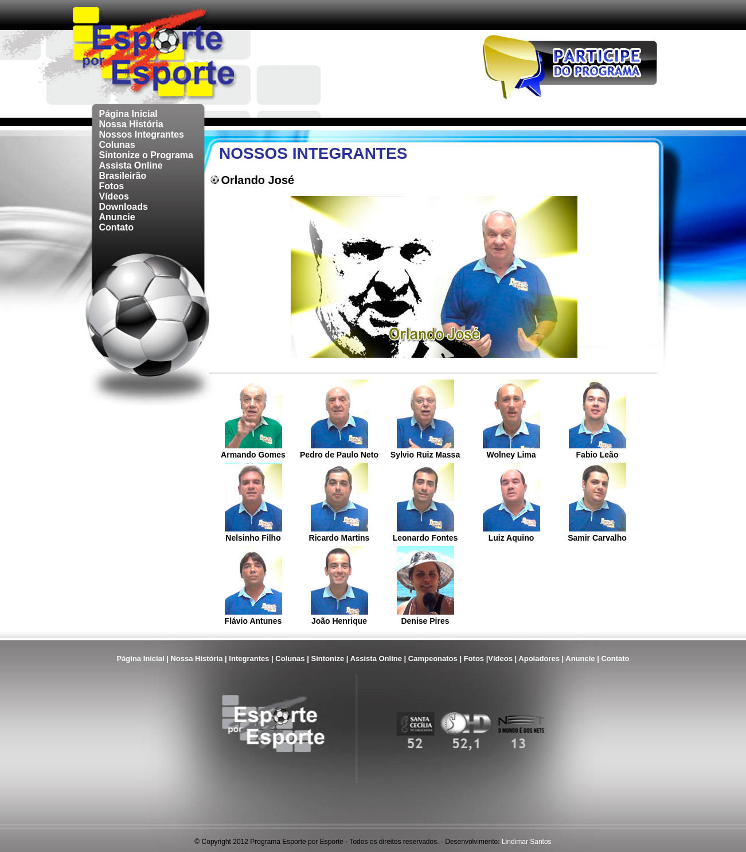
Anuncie (117, 217)
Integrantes (249, 658)
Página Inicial (128, 114)
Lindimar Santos (527, 842)
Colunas (117, 145)
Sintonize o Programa (146, 155)
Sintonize (327, 658)
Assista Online (131, 165)
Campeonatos (433, 658)
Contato (116, 227)
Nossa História (131, 124)
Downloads (123, 207)
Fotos (111, 186)
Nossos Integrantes (141, 134)
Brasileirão (123, 176)
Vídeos (114, 196)
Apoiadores (539, 658)
